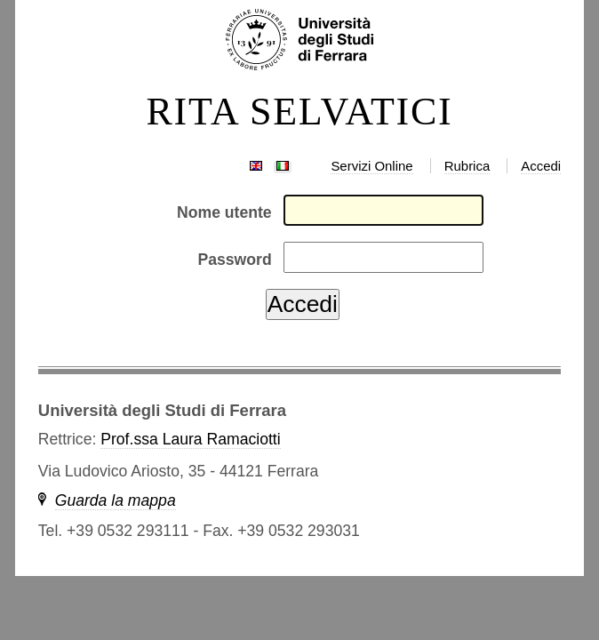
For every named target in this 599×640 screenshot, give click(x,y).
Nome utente (224, 212)
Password (235, 259)
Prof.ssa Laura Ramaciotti (190, 439)
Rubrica (467, 165)
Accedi (541, 165)
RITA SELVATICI (299, 112)
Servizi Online (371, 165)
